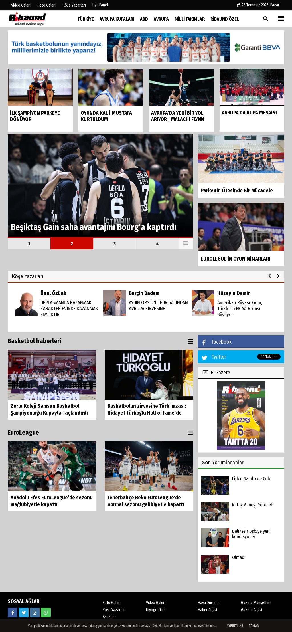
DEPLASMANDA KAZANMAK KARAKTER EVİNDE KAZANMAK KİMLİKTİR (69, 309)
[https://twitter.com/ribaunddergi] (24, 612)
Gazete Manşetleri (256, 602)
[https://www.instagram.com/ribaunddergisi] (35, 612)
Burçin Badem (144, 293)
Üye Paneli (100, 5)
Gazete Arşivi (251, 609)
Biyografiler (155, 609)
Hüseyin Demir (233, 293)
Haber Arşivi (207, 609)
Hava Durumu (209, 602)
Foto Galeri (112, 602)
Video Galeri (155, 602)
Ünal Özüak (53, 293)
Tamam (254, 626)
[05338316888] (46, 612)
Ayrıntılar (235, 626)
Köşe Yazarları (114, 609)
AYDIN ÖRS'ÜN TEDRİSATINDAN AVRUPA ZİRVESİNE (158, 306)
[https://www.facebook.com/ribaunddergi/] (12, 612)
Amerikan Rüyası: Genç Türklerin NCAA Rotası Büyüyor (239, 309)
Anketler (109, 617)
